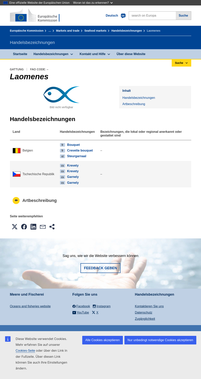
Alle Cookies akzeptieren (102, 340)
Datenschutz (143, 312)
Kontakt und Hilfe (92, 54)
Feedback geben (100, 268)
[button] (15, 227)
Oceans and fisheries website (30, 306)
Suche (183, 15)
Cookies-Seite (25, 350)
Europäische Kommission (27, 30)
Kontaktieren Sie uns (149, 306)
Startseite (20, 54)
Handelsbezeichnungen (126, 30)
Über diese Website (131, 54)
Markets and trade (68, 30)
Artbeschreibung (133, 104)
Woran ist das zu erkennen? (93, 2)
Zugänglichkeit (145, 318)
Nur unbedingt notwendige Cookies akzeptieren (160, 340)
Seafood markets (95, 30)
